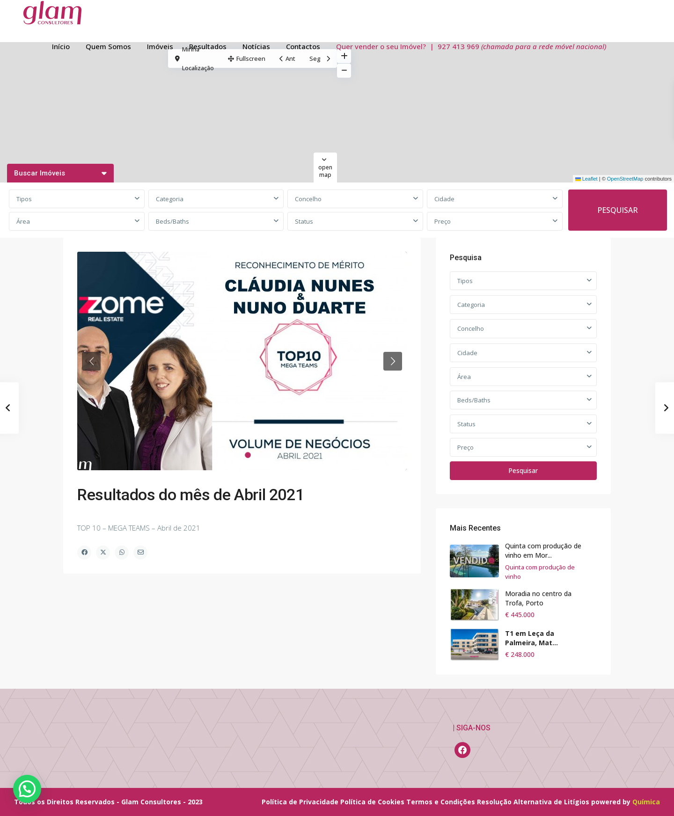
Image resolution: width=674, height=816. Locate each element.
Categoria (169, 199)
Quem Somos (108, 46)
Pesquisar (523, 470)
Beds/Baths (172, 221)
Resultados (208, 46)
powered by (611, 801)
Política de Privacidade (300, 801)
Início (61, 46)
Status (304, 221)
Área (23, 221)
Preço (442, 221)
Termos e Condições (440, 801)
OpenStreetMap (625, 179)
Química (646, 801)
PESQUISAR (617, 210)
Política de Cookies (372, 801)
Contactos (303, 46)
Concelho (308, 199)
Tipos (24, 199)
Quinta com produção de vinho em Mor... (543, 550)
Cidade (444, 199)
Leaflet (586, 179)
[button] (27, 789)
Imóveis (160, 46)
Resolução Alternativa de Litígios (533, 801)
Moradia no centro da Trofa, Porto (538, 598)
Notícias (256, 46)
